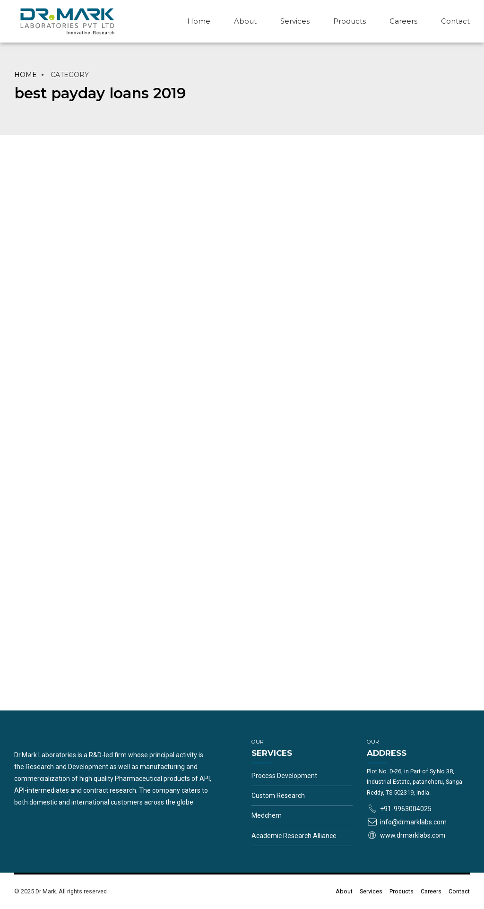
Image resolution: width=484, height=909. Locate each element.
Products (349, 21)
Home (198, 21)
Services (295, 21)
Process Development (284, 775)
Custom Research (278, 795)
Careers (403, 21)
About (245, 21)
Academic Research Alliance (294, 836)
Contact (455, 21)
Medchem (266, 815)
